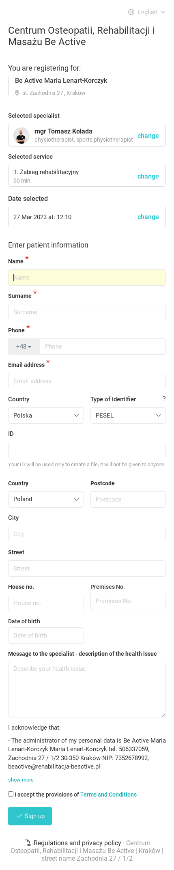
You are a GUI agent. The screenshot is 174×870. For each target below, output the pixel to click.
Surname (20, 296)
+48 (23, 346)
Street (16, 552)
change (148, 176)
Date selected (28, 198)
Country (18, 399)
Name (16, 261)
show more (21, 780)
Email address (26, 365)
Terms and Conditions (108, 794)
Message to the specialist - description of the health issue (82, 653)
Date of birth (24, 621)
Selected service (30, 156)
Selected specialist (34, 115)
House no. (21, 587)
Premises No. (107, 587)
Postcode (102, 483)
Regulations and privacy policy (73, 843)
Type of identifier (113, 399)
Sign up (30, 816)
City (13, 517)
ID (11, 433)
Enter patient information (48, 245)
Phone (16, 330)
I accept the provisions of (72, 794)
